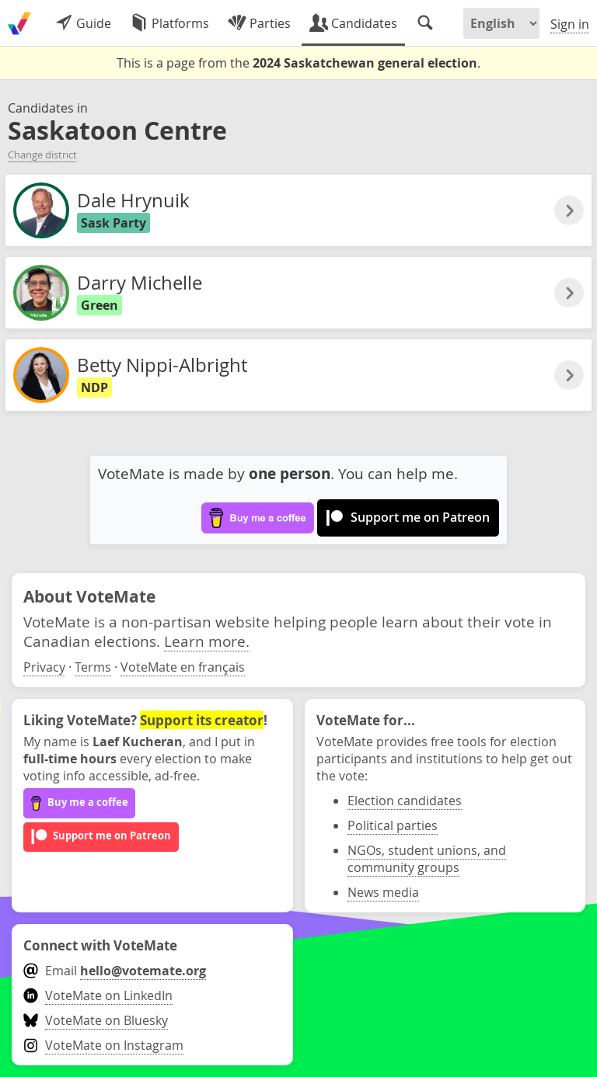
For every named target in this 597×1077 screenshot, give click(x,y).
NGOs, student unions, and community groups (426, 859)
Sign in (569, 24)
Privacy (44, 667)
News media (383, 892)
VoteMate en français (182, 667)
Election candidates (404, 800)
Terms (93, 667)
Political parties (392, 825)
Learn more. (207, 641)
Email (114, 970)
